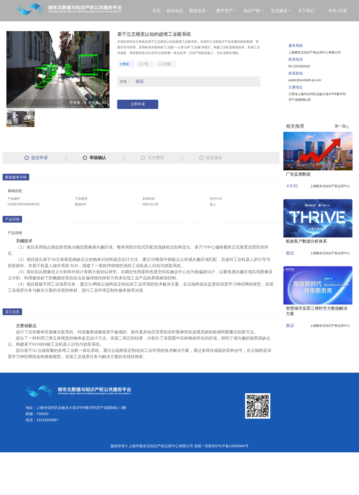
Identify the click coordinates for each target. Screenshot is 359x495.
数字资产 (226, 11)
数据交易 (199, 11)
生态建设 (280, 11)
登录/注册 (337, 11)
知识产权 (253, 11)
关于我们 (306, 11)
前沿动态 (175, 11)
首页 (156, 11)
